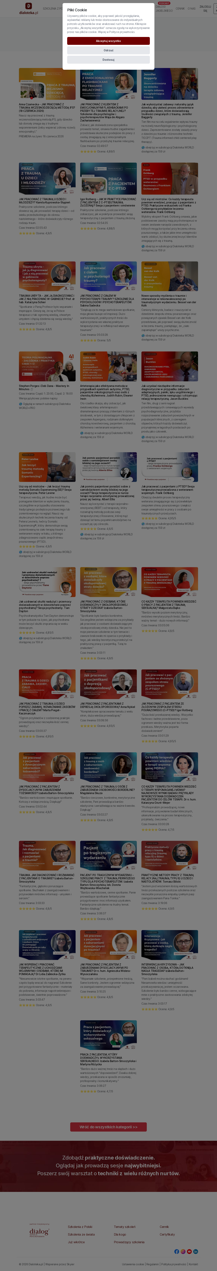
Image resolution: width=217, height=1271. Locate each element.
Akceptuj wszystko (108, 41)
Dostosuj (108, 59)
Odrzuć (108, 50)
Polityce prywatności (121, 32)
